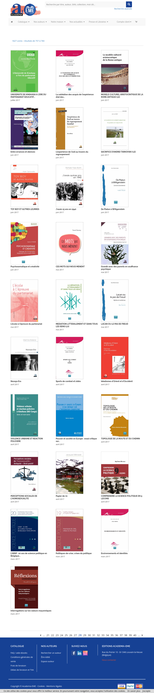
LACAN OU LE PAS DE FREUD (114, 324)
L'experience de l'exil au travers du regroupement (72, 153)
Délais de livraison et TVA (22, 669)
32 (98, 635)
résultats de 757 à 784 (34, 41)
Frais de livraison (18, 665)
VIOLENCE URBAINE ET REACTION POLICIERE (27, 439)
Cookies (41, 686)
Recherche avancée (123, 8)
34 (107, 635)
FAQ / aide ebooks (19, 653)
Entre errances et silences (23, 152)
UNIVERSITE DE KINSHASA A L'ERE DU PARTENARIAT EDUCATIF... (28, 95)
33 (102, 635)
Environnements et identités (114, 553)
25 (66, 635)
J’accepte (146, 691)
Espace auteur (47, 661)
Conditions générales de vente (22, 659)
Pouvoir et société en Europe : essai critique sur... (76, 439)
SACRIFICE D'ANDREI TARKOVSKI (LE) (118, 152)
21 (47, 635)
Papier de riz (62, 496)
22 (52, 635)
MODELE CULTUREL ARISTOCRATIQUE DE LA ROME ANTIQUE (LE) (122, 95)
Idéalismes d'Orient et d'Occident (117, 381)
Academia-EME (29, 686)
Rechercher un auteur (51, 653)
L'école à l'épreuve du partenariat (26, 324)
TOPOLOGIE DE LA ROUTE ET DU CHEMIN (120, 438)
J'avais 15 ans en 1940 (66, 209)
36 (116, 635)
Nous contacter (109, 660)
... (44, 635)
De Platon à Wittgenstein (113, 209)
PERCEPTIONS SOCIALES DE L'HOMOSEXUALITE (24, 497)
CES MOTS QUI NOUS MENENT (70, 266)
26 (70, 635)
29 (84, 635)
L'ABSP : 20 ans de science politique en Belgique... (29, 554)
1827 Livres (17, 41)
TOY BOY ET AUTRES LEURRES (25, 209)
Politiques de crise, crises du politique (74, 553)
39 (130, 635)
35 (112, 635)
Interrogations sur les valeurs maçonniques (31, 611)
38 (125, 635)
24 (61, 635)
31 (93, 635)
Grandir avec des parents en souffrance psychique (119, 267)
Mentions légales (54, 686)
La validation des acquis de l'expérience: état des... (75, 95)
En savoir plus (134, 691)
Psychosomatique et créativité (25, 266)
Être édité (45, 657)
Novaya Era (16, 381)
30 (89, 635)
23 (57, 635)
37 (121, 635)
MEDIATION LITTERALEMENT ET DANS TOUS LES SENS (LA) (77, 325)
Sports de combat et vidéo (68, 381)
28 (80, 635)
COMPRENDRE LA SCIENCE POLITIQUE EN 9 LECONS (121, 497)
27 (75, 635)
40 (134, 635)
